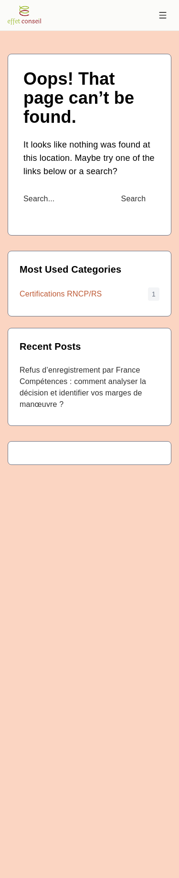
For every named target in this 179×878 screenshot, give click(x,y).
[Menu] (162, 15)
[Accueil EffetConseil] (24, 15)
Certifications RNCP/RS (61, 294)
